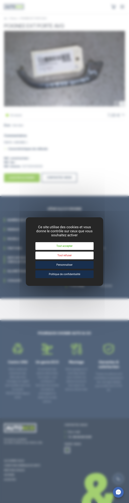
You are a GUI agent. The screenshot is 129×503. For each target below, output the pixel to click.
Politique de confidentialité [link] (64, 274)
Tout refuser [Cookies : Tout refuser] (64, 255)
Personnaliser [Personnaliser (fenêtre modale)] (64, 264)
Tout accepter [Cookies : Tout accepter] (64, 246)
